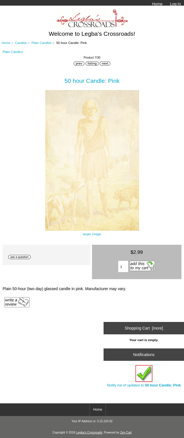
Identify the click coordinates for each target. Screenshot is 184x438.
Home (157, 4)
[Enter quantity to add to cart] (123, 266)
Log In (175, 4)
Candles (21, 43)
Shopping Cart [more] (144, 328)
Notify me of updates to (144, 376)
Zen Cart (126, 432)
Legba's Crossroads (89, 432)
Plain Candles (42, 43)
